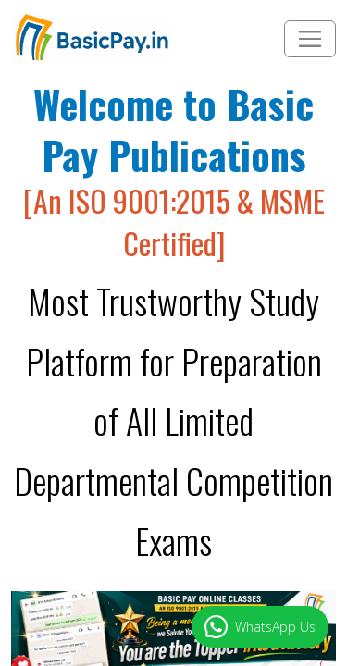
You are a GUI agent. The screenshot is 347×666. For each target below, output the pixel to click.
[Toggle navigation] (310, 38)
